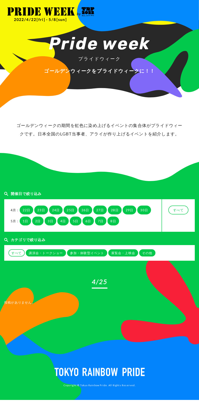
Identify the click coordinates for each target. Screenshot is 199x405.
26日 (85, 210)
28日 (115, 210)
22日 (26, 210)
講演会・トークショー (46, 253)
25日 (70, 210)
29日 (129, 210)
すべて (178, 210)
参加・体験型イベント (87, 253)
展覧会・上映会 (123, 253)
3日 (50, 221)
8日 (113, 221)
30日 (144, 210)
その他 (147, 253)
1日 (25, 221)
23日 (41, 210)
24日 (56, 210)
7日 (100, 221)
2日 (38, 221)
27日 (100, 210)
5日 (75, 221)
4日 (63, 221)
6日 (88, 221)
